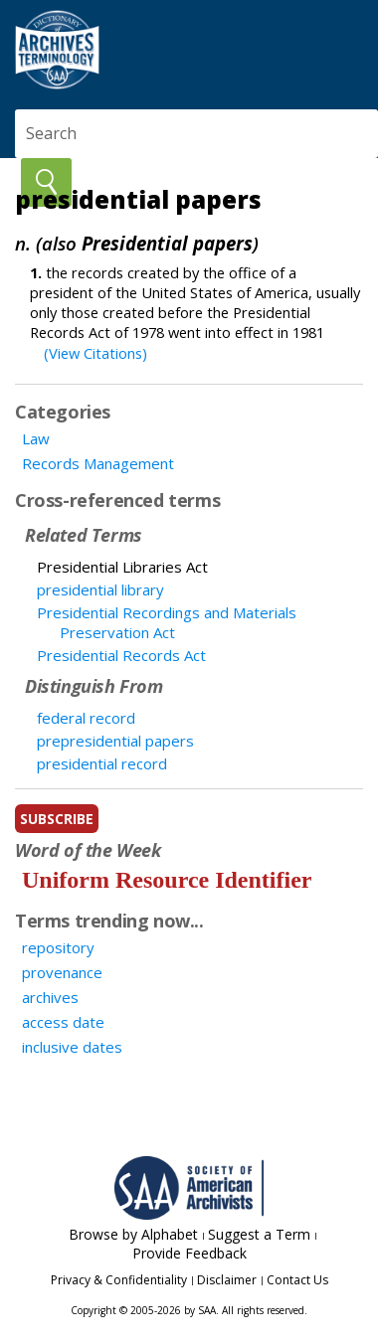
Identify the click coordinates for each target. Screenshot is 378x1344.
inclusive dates (72, 1047)
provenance (62, 972)
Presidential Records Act (121, 655)
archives (50, 997)
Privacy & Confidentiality (119, 1279)
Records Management (98, 463)
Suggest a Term (259, 1234)
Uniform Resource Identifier (167, 880)
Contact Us (297, 1279)
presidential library (100, 589)
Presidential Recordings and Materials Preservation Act (166, 622)
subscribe (57, 818)
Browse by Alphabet (133, 1234)
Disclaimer (227, 1279)
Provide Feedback (189, 1253)
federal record (86, 718)
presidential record (102, 763)
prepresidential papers (115, 741)
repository (58, 947)
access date (63, 1022)
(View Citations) (95, 353)
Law (36, 438)
